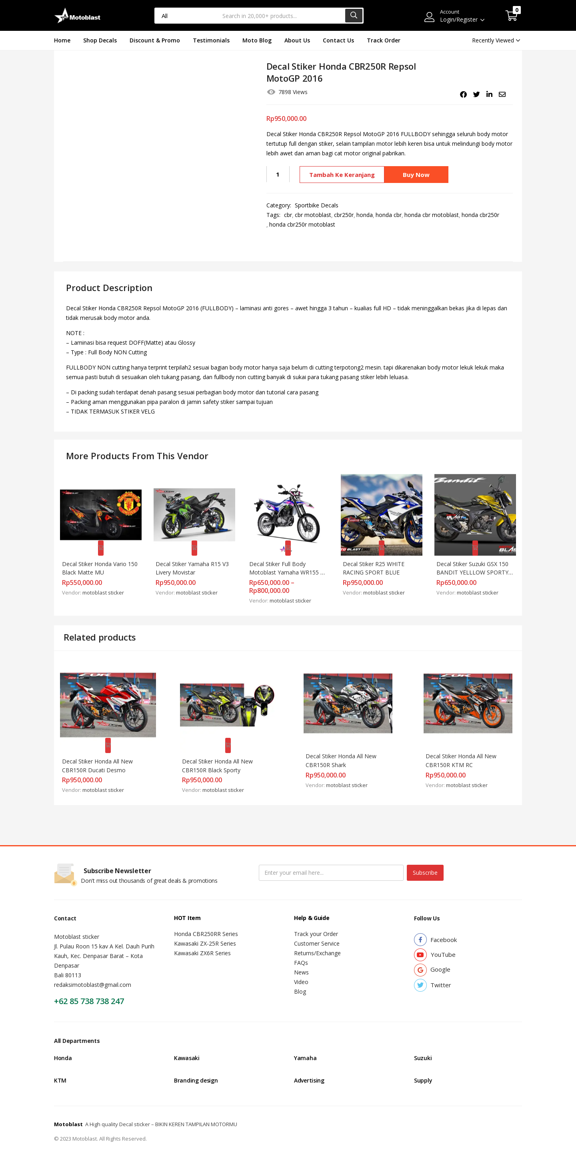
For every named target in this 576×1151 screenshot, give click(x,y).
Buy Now (418, 174)
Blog (300, 979)
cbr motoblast (313, 215)
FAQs (301, 950)
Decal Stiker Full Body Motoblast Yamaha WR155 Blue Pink (288, 567)
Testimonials (211, 40)
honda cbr (389, 215)
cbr (288, 215)
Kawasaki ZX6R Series (202, 941)
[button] (512, 15)
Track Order (383, 40)
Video (301, 970)
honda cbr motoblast (431, 215)
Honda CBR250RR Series (206, 922)
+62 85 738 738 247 (89, 989)
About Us (297, 40)
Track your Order (316, 922)
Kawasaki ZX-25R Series (205, 931)
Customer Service (317, 931)
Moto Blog (257, 40)
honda (364, 215)
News (301, 960)
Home (62, 40)
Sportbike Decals (316, 205)
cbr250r (344, 215)
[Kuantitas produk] (278, 174)
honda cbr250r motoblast (302, 224)
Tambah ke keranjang (341, 174)
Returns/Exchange (317, 941)
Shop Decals (100, 40)
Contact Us (338, 40)
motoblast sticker (107, 587)
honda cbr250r (480, 215)
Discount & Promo (155, 40)
